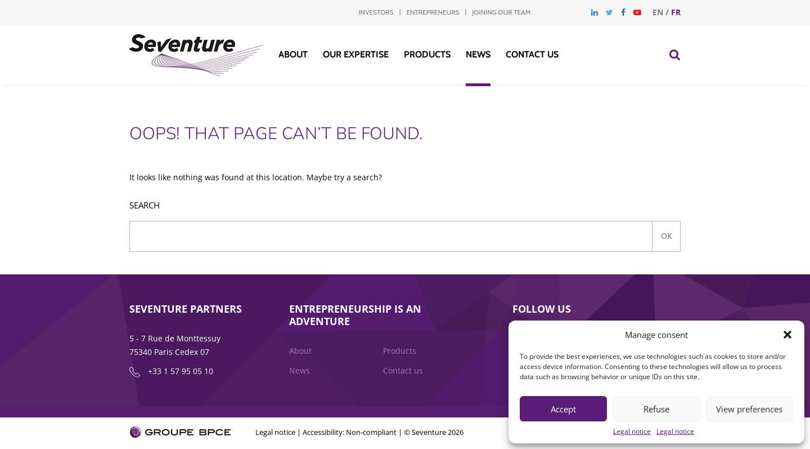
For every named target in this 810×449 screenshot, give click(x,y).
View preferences (749, 409)
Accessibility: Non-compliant (350, 433)
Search (144, 205)
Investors (376, 12)
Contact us (532, 54)
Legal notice (632, 431)
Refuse (656, 409)
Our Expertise (356, 54)
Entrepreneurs (432, 12)
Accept (563, 409)
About (293, 54)
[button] (787, 334)
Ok (666, 235)
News (478, 54)
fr (676, 12)
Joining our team (501, 12)
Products (427, 54)
